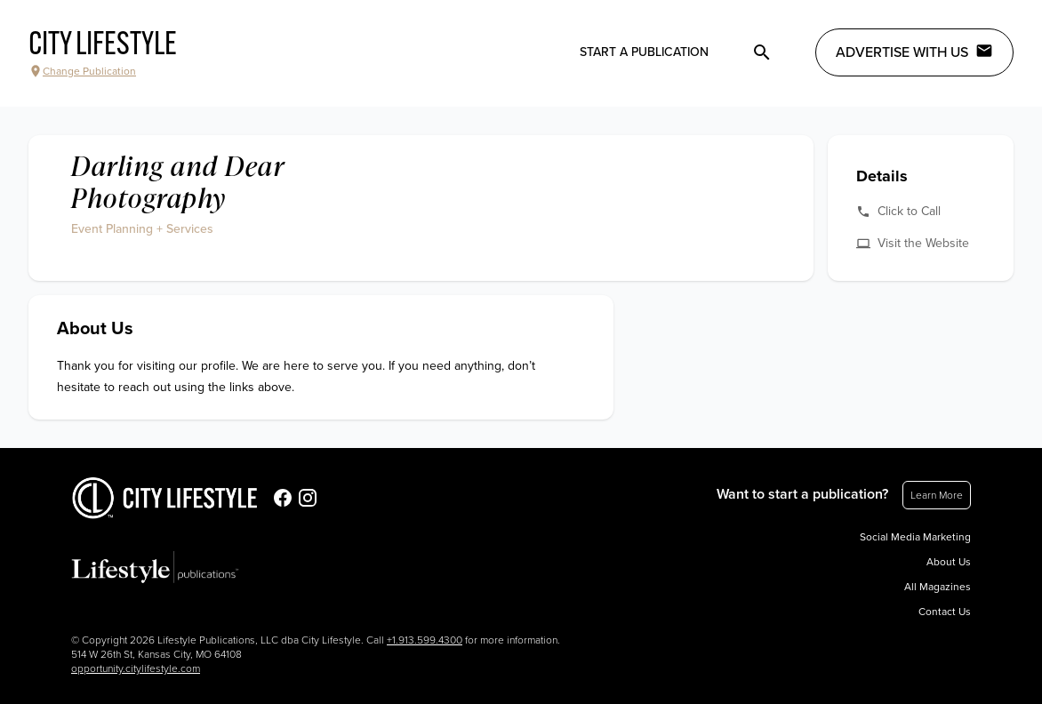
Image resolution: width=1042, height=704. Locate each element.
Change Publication (82, 71)
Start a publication (644, 52)
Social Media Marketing (915, 537)
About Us (948, 562)
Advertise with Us (914, 51)
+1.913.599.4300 (424, 640)
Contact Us (944, 611)
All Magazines (937, 586)
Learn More (936, 495)
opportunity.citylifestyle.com (135, 668)
